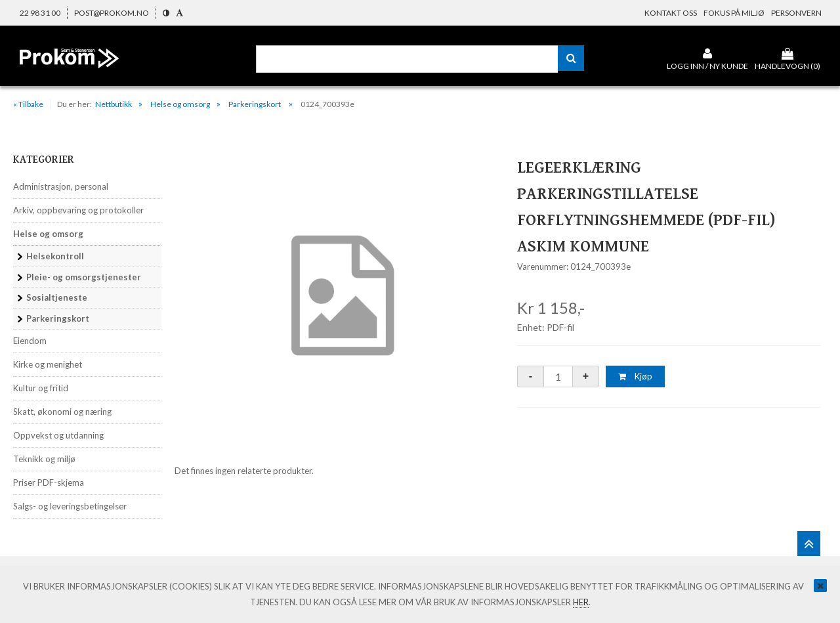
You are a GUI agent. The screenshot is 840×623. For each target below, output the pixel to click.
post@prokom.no (111, 13)
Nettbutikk (113, 104)
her (581, 602)
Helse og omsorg (180, 104)
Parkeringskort (255, 104)
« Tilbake (28, 104)
